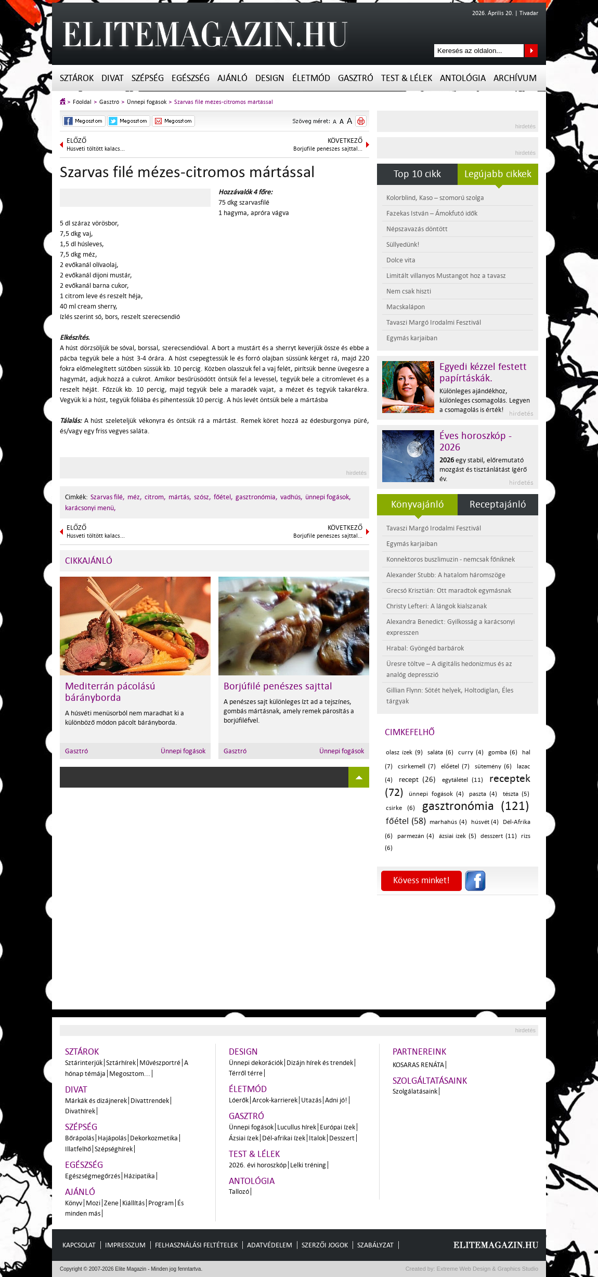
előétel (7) (455, 766)
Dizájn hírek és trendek (320, 1063)
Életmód (311, 78)
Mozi (93, 1203)
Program (161, 1203)
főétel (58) (406, 821)
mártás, (179, 497)
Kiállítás (133, 1203)
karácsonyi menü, (90, 508)
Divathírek (80, 1111)
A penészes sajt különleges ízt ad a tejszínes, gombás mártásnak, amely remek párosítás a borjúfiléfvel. (289, 711)
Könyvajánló (417, 504)
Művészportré (159, 1063)
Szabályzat (375, 1245)
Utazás (311, 1100)
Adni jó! (336, 1100)
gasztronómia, (257, 497)
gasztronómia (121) (475, 806)
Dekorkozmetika (154, 1138)
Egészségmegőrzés (92, 1176)
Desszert (342, 1138)
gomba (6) (502, 752)
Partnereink (419, 1052)
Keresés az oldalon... (531, 50)
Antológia (463, 78)
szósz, (202, 497)
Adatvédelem (269, 1245)
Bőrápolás (79, 1138)
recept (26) (417, 779)
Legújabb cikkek (497, 174)
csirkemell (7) (417, 766)
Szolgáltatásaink (430, 1081)
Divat (112, 78)
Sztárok (77, 78)
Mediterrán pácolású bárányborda (110, 692)
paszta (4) (483, 794)
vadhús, (291, 497)
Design (269, 78)
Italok (317, 1138)
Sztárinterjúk (83, 1063)
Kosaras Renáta (418, 1065)
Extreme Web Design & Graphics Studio (487, 1269)
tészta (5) (516, 794)
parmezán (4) (416, 836)
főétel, (223, 497)
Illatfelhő (78, 1149)
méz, (134, 497)
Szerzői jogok (325, 1245)
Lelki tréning (308, 1165)
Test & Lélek (406, 78)
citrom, (155, 497)
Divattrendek (150, 1101)
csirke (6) (400, 808)
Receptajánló (498, 504)
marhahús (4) (448, 822)
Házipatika (139, 1176)
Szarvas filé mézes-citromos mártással (223, 102)
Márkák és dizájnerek (96, 1101)
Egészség (191, 78)
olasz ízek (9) (404, 752)
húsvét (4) (485, 822)
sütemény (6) (493, 766)
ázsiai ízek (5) (457, 836)
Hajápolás (112, 1138)
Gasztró (355, 78)
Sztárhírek (121, 1063)
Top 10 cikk (417, 174)
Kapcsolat (79, 1245)
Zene (111, 1203)
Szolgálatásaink (415, 1091)
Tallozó (239, 1191)
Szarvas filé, (107, 497)
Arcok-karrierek (274, 1100)
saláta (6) (440, 752)
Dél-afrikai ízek (283, 1138)
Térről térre (246, 1073)
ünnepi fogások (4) (436, 794)
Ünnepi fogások (146, 102)
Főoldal (82, 102)
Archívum (515, 78)
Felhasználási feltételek (196, 1245)
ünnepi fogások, (328, 497)
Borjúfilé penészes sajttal (278, 686)
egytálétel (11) (463, 780)
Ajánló (232, 78)
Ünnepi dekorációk (256, 1063)
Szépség (148, 78)
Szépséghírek (114, 1149)
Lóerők (239, 1100)
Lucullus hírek (296, 1127)
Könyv (73, 1203)
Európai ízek (337, 1127)
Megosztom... (129, 1074)
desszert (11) (498, 836)
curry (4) (471, 752)
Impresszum (125, 1245)
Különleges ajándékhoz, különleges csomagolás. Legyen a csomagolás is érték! (484, 400)
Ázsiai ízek (243, 1138)
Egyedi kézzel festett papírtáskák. (483, 372)
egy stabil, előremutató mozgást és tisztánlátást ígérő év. (483, 469)
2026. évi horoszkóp (258, 1165)
